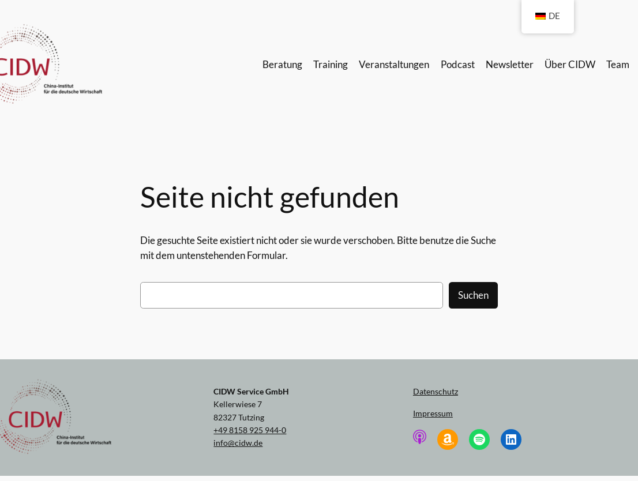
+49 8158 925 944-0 (249, 430)
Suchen (473, 295)
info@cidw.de (237, 443)
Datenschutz (435, 391)
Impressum (433, 413)
